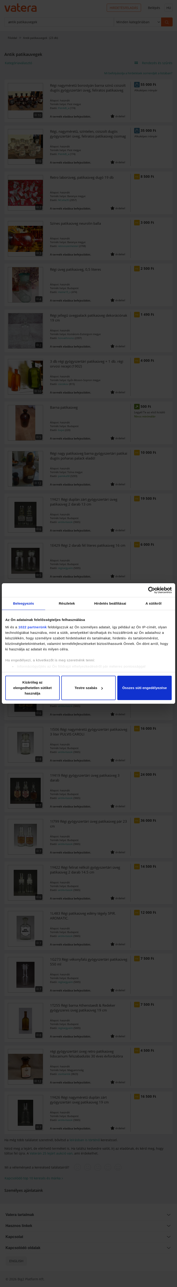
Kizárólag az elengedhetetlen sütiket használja (32, 687)
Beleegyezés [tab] (23, 603)
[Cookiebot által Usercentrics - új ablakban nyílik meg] (151, 590)
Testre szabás (89, 688)
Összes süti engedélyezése (144, 688)
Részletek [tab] (67, 603)
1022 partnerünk (32, 627)
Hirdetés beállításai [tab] (110, 603)
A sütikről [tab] (153, 603)
